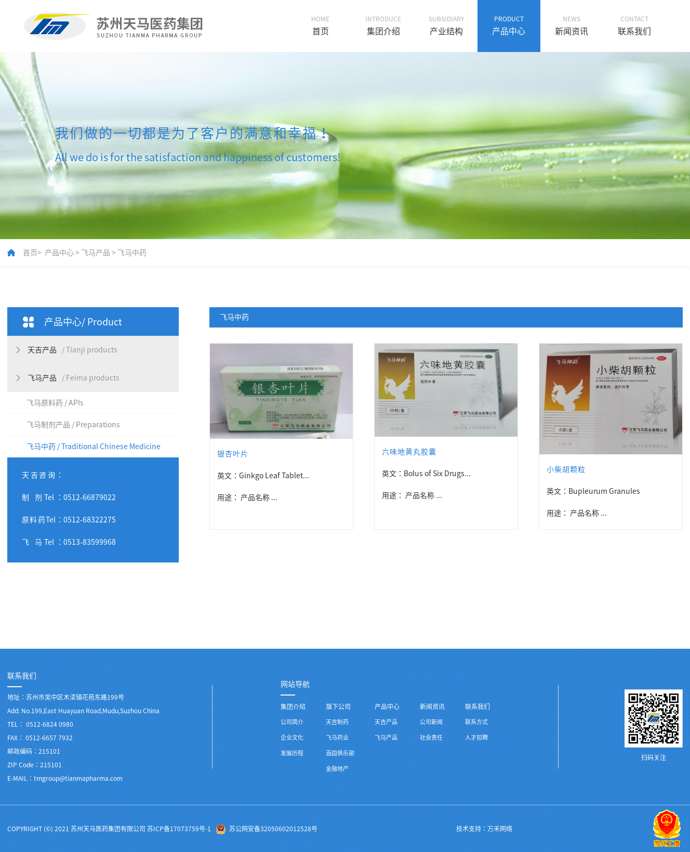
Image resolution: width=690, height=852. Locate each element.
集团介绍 (293, 706)
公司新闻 (431, 722)
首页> (32, 252)
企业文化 (292, 737)
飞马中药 (132, 252)
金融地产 (337, 768)
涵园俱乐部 (340, 753)
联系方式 (476, 722)
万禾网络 (499, 828)
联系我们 (477, 706)
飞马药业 (337, 737)
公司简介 (292, 722)
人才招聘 (476, 737)
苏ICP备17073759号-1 (179, 828)
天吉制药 (337, 722)
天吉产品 (386, 722)
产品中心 (59, 252)
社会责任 (431, 737)
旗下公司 (338, 706)
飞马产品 (95, 252)
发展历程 (292, 753)
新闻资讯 (432, 706)
